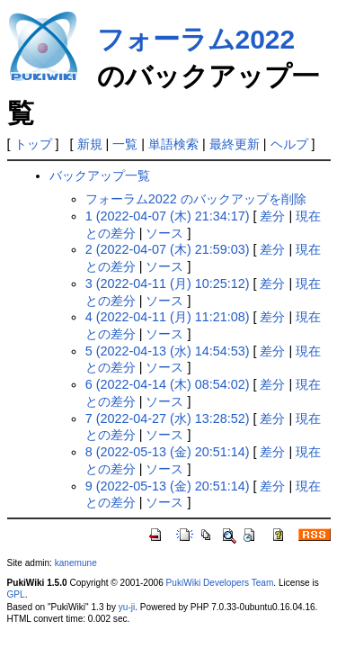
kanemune (76, 563)
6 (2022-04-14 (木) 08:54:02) (167, 384)
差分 (272, 216)
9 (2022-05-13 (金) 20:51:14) (167, 486)
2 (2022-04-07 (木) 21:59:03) (167, 249)
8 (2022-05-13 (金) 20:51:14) (167, 452)
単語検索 (173, 144)
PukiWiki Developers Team (220, 583)
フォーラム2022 (196, 39)
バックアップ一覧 (99, 175)
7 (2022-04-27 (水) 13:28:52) (167, 418)
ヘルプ (289, 144)
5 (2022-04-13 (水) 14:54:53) (167, 351)
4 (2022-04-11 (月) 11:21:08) (167, 317)
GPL (16, 594)
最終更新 (234, 144)
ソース (164, 233)
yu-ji (127, 607)
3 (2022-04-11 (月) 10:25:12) (167, 283)
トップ (33, 144)
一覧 (124, 144)
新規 (89, 144)
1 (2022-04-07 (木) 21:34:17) (167, 216)
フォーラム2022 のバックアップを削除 (195, 199)
